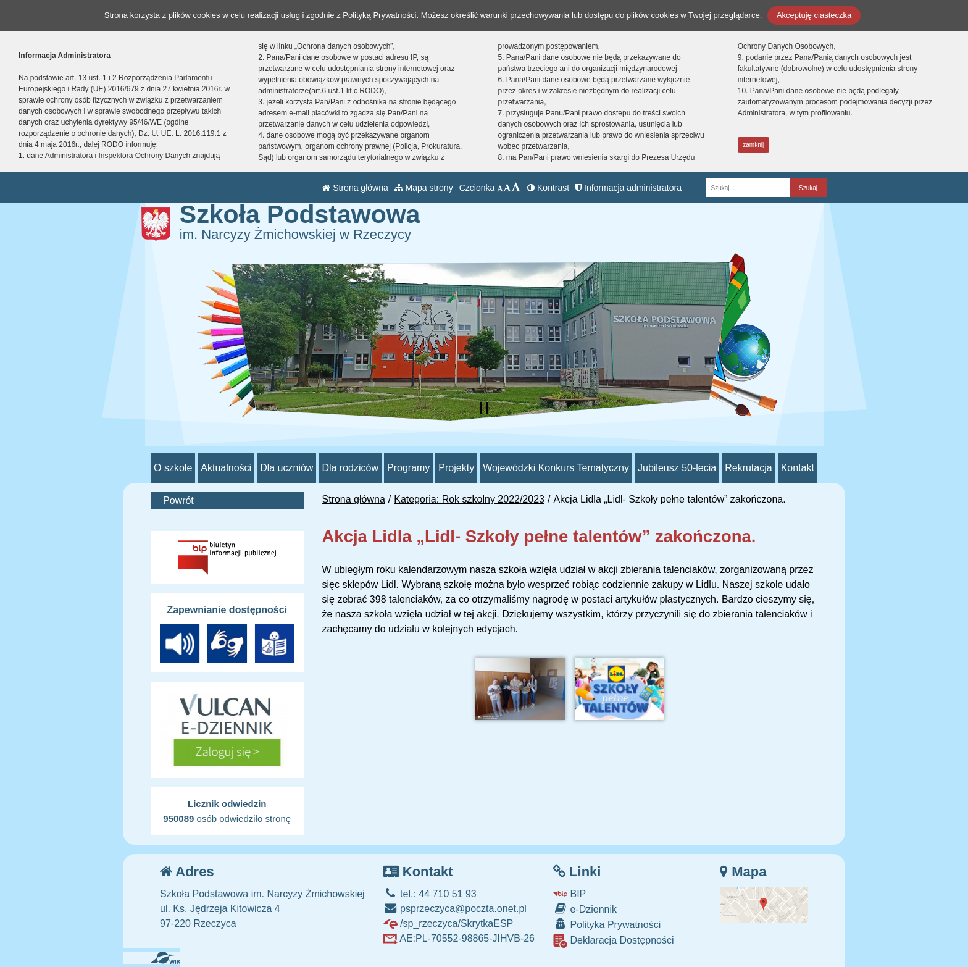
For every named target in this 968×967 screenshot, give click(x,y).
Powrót (178, 500)
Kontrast (548, 188)
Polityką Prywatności (379, 15)
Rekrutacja (748, 468)
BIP (569, 894)
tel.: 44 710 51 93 (430, 894)
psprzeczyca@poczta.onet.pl (455, 908)
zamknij (753, 144)
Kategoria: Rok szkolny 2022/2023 (469, 499)
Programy (408, 468)
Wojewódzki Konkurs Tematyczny (556, 468)
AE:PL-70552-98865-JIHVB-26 (459, 938)
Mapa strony (423, 188)
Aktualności (226, 468)
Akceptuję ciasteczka (814, 15)
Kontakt (797, 468)
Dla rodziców (350, 468)
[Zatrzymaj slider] (484, 408)
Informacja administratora (628, 188)
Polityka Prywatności (607, 924)
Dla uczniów (286, 468)
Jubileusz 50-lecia (677, 468)
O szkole (173, 468)
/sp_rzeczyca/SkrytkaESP (448, 923)
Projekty (456, 468)
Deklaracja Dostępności (613, 941)
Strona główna (355, 188)
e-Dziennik (585, 909)
